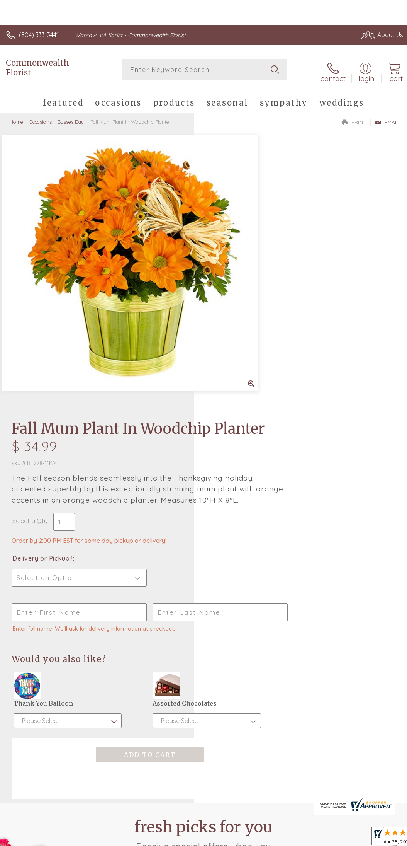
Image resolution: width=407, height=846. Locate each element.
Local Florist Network (327, 791)
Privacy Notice (271, 791)
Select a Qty (223, 267)
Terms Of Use (226, 791)
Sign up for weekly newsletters (203, 629)
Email (387, 118)
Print (354, 118)
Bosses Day (71, 118)
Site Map (375, 791)
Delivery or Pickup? (236, 304)
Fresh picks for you (204, 586)
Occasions (40, 118)
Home (16, 118)
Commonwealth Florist (37, 67)
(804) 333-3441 (39, 35)
